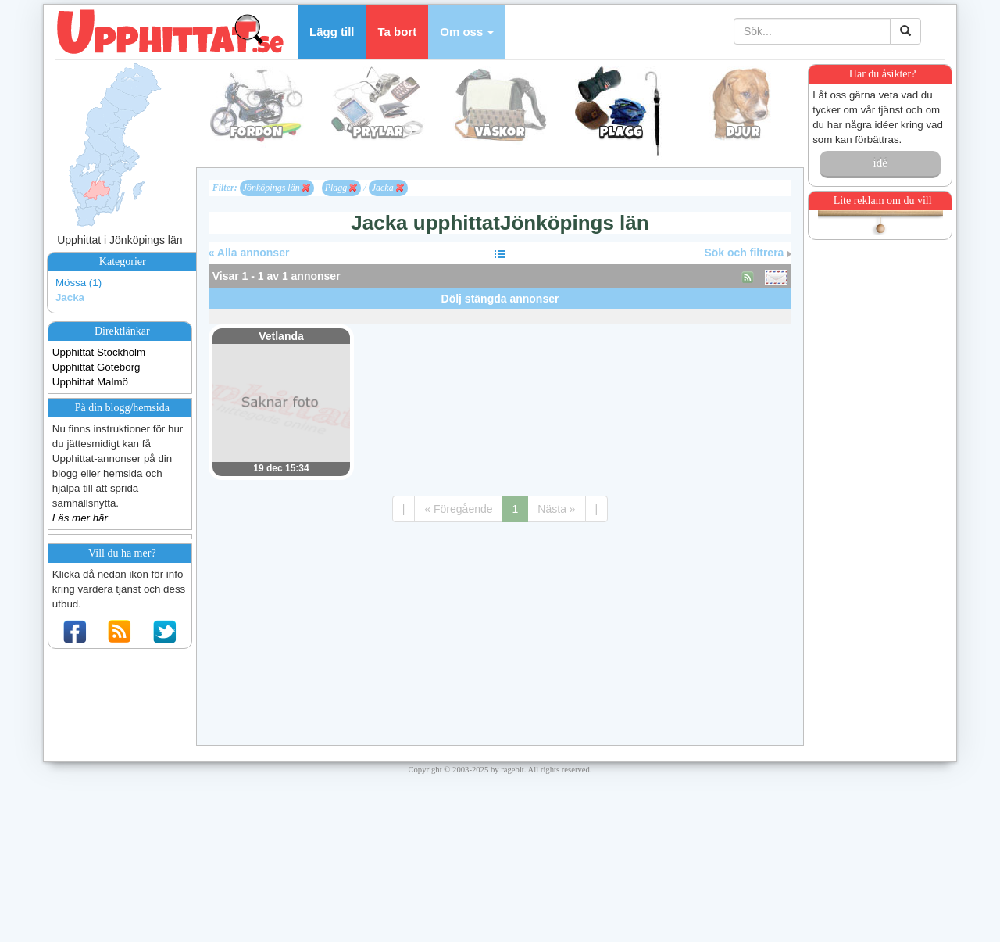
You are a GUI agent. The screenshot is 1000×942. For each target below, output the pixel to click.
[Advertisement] (500, 315)
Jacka (69, 297)
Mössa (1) (78, 282)
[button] (466, 32)
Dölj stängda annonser (500, 298)
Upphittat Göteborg (96, 367)
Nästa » (556, 509)
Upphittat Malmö (90, 382)
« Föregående (458, 509)
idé (880, 162)
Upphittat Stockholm (98, 352)
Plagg (341, 187)
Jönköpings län (276, 187)
